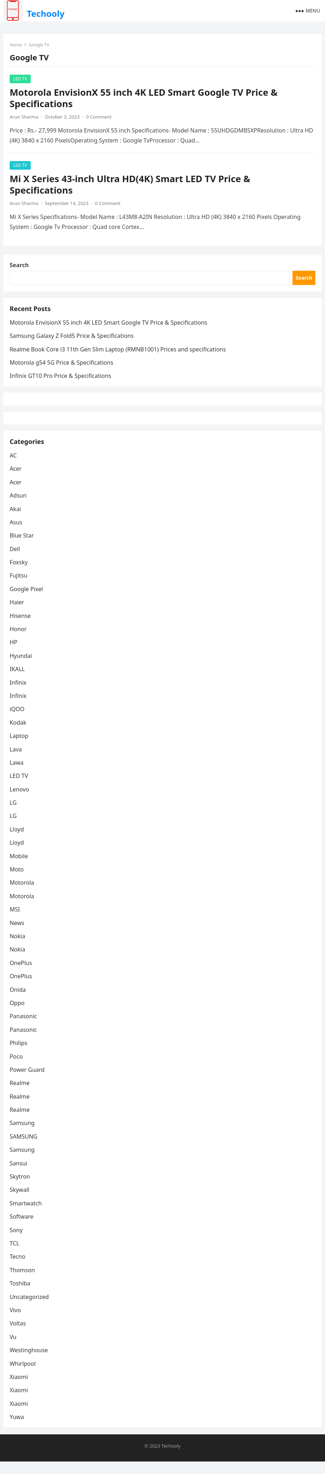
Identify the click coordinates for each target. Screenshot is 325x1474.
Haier (17, 614)
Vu (13, 1349)
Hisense (20, 627)
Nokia (18, 948)
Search (19, 267)
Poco (17, 1068)
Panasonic (24, 1028)
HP (14, 654)
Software (22, 1228)
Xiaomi (19, 1389)
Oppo (17, 1015)
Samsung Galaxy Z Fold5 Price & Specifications (72, 340)
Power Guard (27, 1081)
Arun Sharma (24, 117)
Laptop (19, 747)
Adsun (19, 507)
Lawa (17, 774)
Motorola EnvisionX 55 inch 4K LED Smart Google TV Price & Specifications (144, 99)
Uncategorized (30, 1309)
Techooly (45, 13)
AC (14, 467)
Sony (17, 1242)
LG (14, 814)
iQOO (17, 721)
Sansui (19, 1175)
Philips (19, 1055)
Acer (16, 481)
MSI (15, 921)
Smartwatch (26, 1215)
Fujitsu (19, 587)
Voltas (18, 1335)
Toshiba (20, 1295)
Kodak (18, 734)
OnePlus (21, 975)
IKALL (17, 681)
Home (16, 46)
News (17, 935)
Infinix (18, 694)
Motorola (22, 895)
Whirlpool (23, 1375)
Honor (19, 641)
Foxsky (19, 574)
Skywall (20, 1202)
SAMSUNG (24, 1148)
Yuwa (17, 1429)
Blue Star (22, 547)
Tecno (18, 1269)
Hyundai (21, 667)
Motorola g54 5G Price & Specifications (62, 367)
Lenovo (20, 801)
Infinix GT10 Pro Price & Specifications (61, 381)
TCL (15, 1255)
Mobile (19, 868)
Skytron (20, 1188)
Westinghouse (29, 1362)
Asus (16, 534)
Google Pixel (27, 601)
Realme (20, 1095)
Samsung (22, 1135)
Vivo (16, 1322)
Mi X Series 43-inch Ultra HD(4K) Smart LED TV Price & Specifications (130, 185)
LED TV (21, 79)
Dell (15, 561)
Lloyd (17, 841)
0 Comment (99, 117)
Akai (16, 521)
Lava (16, 761)
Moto (17, 881)
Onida (18, 1001)
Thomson (23, 1282)
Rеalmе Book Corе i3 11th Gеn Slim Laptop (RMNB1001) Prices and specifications (118, 354)
